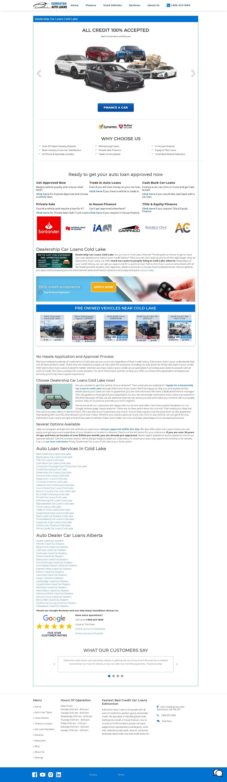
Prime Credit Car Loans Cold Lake (54, 528)
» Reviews (38, 735)
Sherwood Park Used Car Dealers (54, 593)
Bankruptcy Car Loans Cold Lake (54, 457)
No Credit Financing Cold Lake (53, 494)
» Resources (39, 740)
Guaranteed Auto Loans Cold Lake (55, 513)
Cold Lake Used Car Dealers (51, 553)
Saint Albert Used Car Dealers (52, 590)
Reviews (134, 5)
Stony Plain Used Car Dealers (52, 599)
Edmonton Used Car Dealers (52, 559)
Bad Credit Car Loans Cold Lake (53, 454)
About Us (154, 5)
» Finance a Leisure (42, 723)
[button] (54, 665)
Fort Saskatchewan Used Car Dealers (56, 565)
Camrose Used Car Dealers (51, 550)
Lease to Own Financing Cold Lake (55, 485)
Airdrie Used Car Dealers (49, 540)
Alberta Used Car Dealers (50, 543)
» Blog (36, 746)
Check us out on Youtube (89, 633)
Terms (121, 774)
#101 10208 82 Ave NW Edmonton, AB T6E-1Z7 (170, 708)
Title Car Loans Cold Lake (50, 460)
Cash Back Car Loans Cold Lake (53, 463)
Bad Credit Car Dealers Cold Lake (54, 516)
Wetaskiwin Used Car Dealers (52, 606)
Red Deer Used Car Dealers (51, 587)
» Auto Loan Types (42, 712)
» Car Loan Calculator (43, 729)
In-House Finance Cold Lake (51, 481)
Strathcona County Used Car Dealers (56, 603)
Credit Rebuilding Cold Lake (51, 469)
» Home (37, 706)
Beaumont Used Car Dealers (52, 547)
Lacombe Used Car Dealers (51, 575)
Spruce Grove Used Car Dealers (53, 596)
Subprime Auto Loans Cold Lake (54, 522)
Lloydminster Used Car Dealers (53, 584)
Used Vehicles (112, 5)
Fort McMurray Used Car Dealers (54, 562)
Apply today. (147, 270)
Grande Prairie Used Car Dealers (53, 568)
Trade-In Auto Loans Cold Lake (53, 509)
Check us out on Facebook (90, 628)
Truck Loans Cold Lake (48, 506)
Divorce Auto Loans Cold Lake (52, 475)
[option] (52, 328)
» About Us (38, 752)
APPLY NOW (103, 287)
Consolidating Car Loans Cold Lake (55, 519)
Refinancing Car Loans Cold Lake (54, 500)
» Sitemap (38, 757)
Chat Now (164, 721)
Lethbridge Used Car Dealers (52, 581)
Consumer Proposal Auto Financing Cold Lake (61, 466)
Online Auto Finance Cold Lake (53, 525)
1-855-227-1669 (178, 5)
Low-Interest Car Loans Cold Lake (54, 488)
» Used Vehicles (41, 718)
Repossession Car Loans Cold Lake (55, 503)
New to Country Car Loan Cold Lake (56, 491)
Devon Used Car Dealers (49, 556)
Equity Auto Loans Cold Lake (51, 478)
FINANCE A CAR (116, 107)
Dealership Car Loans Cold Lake (53, 472)
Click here (43, 194)
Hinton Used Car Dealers (50, 571)
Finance (91, 5)
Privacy (93, 774)
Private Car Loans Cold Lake (51, 497)
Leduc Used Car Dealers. (49, 578)
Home (74, 5)
